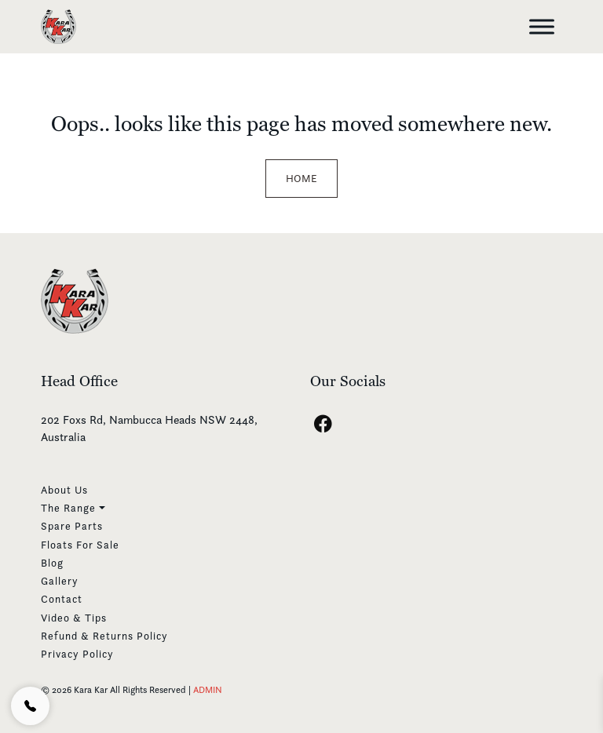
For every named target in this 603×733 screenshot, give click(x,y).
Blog (52, 562)
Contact (61, 599)
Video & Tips (74, 617)
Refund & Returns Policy (104, 635)
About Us (64, 489)
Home (301, 178)
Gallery (60, 580)
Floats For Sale (80, 544)
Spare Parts (72, 526)
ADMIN (207, 689)
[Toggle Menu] (541, 26)
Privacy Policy (77, 653)
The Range (68, 507)
